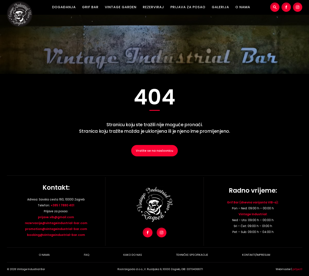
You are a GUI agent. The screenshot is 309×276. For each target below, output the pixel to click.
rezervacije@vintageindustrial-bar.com (56, 223)
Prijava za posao (187, 7)
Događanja (64, 7)
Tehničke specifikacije (192, 255)
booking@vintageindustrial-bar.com (56, 235)
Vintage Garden (120, 7)
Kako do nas (132, 255)
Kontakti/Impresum (256, 255)
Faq (86, 255)
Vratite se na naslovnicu (154, 151)
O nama (242, 7)
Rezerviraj (153, 7)
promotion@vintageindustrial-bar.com (56, 229)
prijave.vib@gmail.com (56, 217)
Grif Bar (90, 7)
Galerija (220, 7)
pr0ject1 (297, 269)
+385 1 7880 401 (62, 205)
